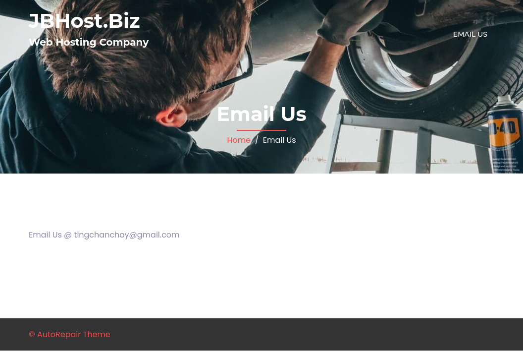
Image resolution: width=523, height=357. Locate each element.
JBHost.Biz (84, 20)
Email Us (470, 34)
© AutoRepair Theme (69, 334)
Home (239, 140)
